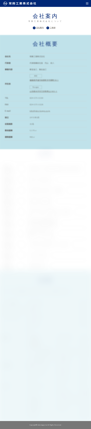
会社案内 (40, 28)
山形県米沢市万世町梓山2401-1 (43, 91)
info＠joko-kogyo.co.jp (39, 112)
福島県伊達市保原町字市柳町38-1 (44, 79)
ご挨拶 (52, 28)
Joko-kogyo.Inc (42, 425)
